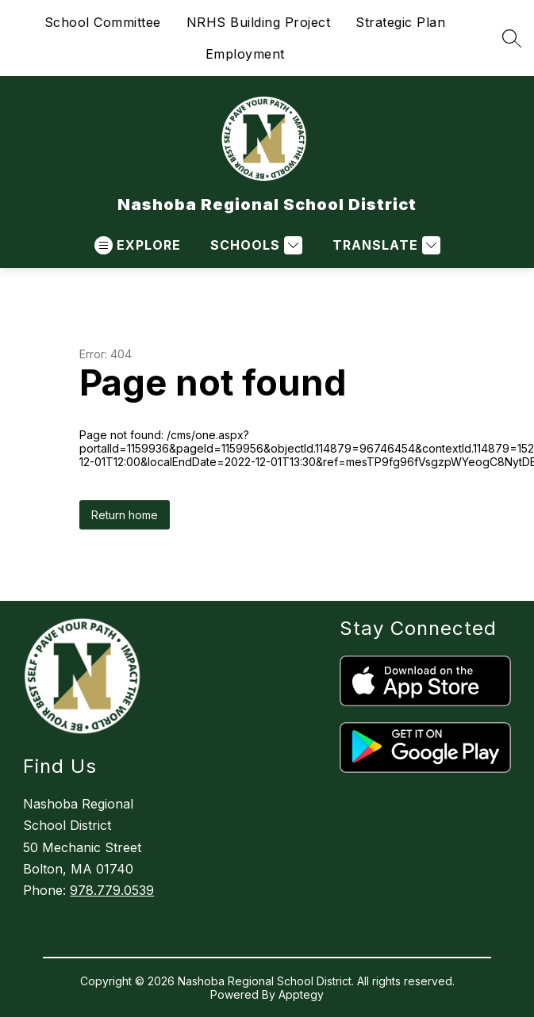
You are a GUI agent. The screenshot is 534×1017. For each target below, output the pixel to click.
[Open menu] (137, 245)
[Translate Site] (384, 245)
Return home (124, 515)
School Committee (102, 22)
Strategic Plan (400, 22)
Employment (245, 54)
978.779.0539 (112, 890)
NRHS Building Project (258, 22)
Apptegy (301, 994)
